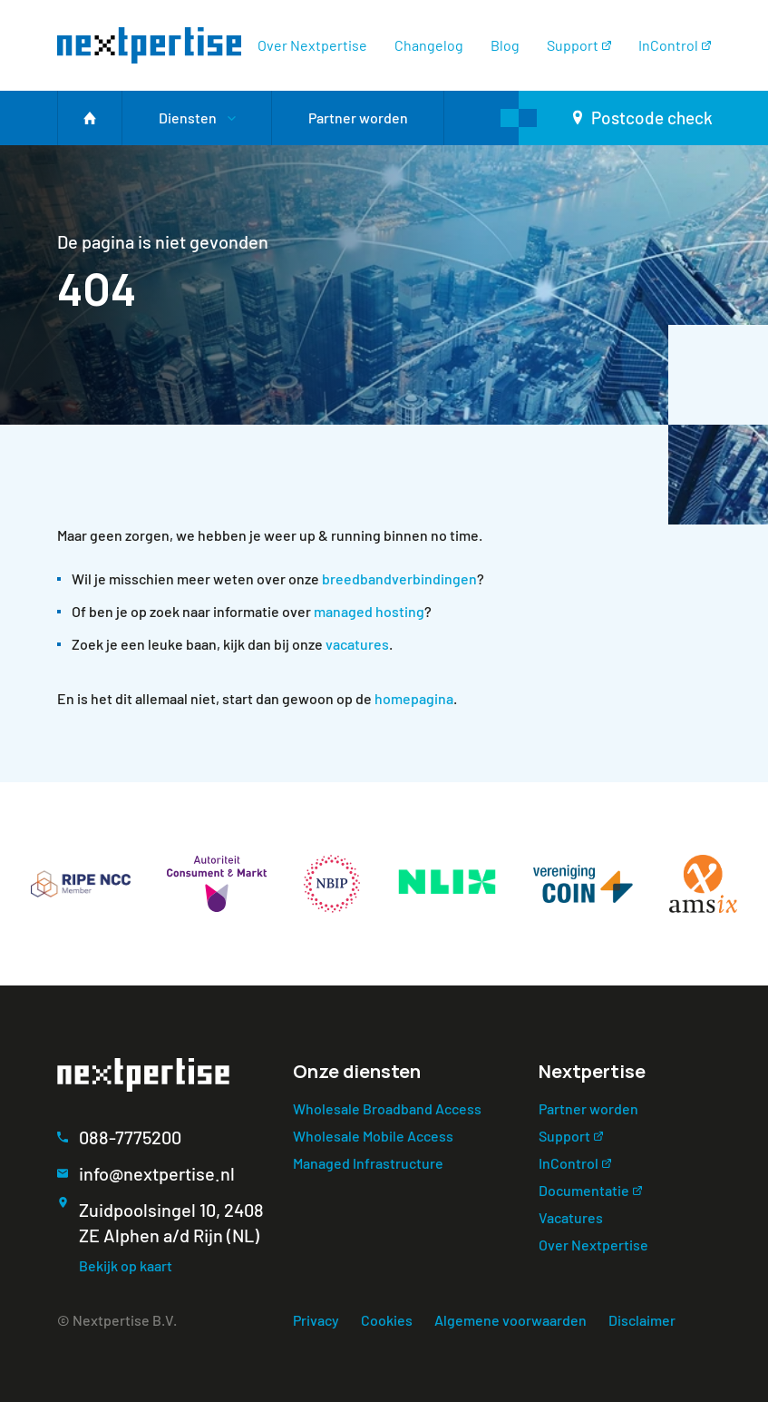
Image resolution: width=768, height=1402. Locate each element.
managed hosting (369, 611)
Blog (505, 45)
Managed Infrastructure (368, 1163)
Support (572, 45)
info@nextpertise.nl (157, 1173)
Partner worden (588, 1108)
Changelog (428, 45)
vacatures (357, 643)
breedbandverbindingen (399, 578)
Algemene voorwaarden (510, 1319)
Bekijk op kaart (125, 1265)
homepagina (413, 698)
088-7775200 (130, 1137)
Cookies (387, 1319)
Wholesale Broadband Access (387, 1108)
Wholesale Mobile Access (373, 1135)
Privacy (316, 1319)
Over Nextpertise (312, 45)
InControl (668, 45)
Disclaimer (642, 1319)
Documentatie (584, 1190)
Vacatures (571, 1217)
